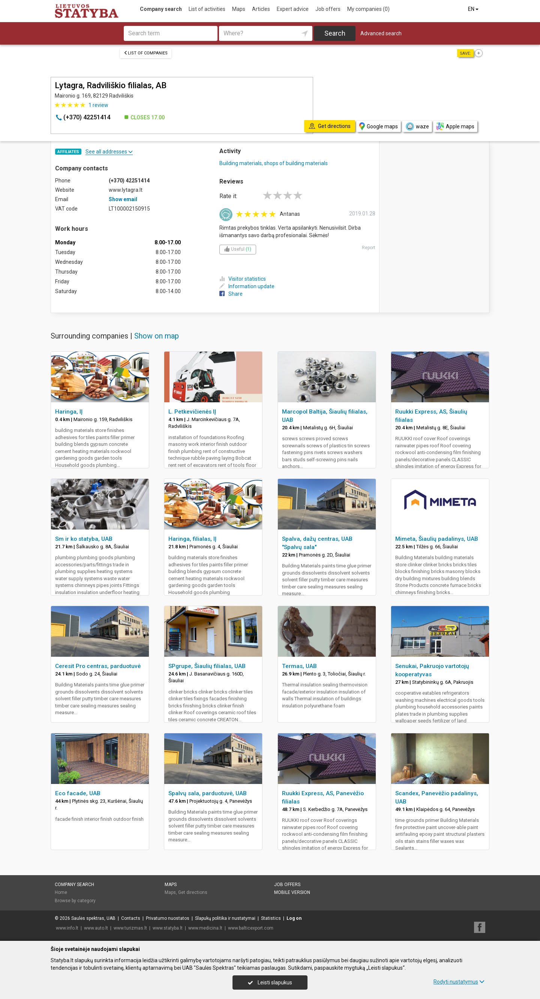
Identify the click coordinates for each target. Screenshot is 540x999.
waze (417, 126)
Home (61, 892)
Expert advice (293, 9)
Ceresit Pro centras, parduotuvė (98, 666)
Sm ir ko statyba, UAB (83, 539)
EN (474, 9)
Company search (161, 9)
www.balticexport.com (250, 928)
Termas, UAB (299, 666)
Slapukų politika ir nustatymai (225, 918)
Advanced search (381, 33)
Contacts (130, 918)
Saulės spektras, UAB (93, 918)
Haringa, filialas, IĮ (192, 539)
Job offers (327, 9)
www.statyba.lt (168, 928)
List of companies (146, 53)
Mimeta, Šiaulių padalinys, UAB (436, 539)
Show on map (156, 335)
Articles (261, 9)
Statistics (271, 918)
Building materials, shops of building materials (273, 163)
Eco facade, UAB (77, 793)
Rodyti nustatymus (459, 982)
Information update (246, 286)
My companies (368, 9)
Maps (238, 9)
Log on (294, 918)
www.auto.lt (96, 928)
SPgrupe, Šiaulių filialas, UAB (207, 666)
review (98, 105)
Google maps (378, 126)
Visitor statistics (242, 279)
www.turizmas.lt (130, 928)
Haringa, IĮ (68, 411)
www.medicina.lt (205, 928)
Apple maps (455, 126)
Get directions (192, 892)
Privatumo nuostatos (167, 918)
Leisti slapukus (270, 982)
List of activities (207, 9)
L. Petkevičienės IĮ (192, 411)
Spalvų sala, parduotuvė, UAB (207, 793)
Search (334, 33)
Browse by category (75, 900)
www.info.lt (67, 928)
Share (231, 294)
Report (368, 247)
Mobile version (292, 892)
